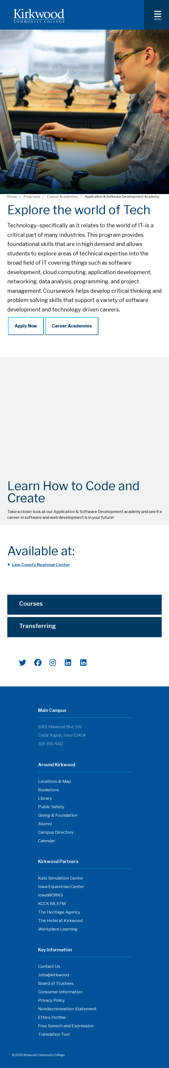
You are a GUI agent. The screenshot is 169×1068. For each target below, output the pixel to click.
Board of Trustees (56, 983)
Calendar (46, 840)
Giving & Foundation (57, 815)
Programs (32, 196)
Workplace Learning (57, 929)
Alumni (45, 823)
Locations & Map (54, 781)
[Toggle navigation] (156, 15)
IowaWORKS (50, 895)
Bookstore (48, 789)
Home (12, 196)
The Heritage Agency (59, 912)
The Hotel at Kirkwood (60, 920)
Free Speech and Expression (65, 1025)
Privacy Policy (51, 1000)
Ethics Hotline (52, 1017)
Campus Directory (56, 832)
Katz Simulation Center (61, 878)
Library (45, 798)
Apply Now (26, 325)
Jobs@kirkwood (53, 974)
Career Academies (62, 196)
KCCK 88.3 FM (52, 903)
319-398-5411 (50, 744)
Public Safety (51, 806)
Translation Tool (53, 1034)
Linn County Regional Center (41, 564)
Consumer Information (60, 991)
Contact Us (49, 966)
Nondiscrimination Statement (67, 1008)
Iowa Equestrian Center (61, 886)
